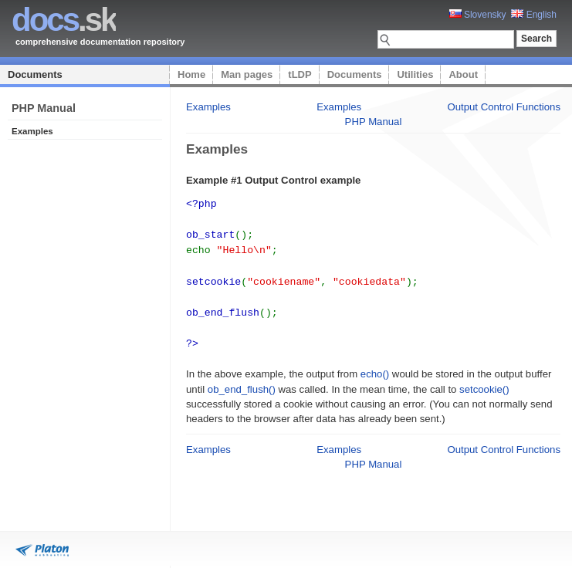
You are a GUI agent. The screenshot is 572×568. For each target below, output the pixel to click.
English (534, 14)
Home (191, 74)
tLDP (299, 74)
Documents (35, 74)
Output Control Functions (503, 107)
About (463, 74)
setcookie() (484, 381)
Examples (208, 107)
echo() (374, 366)
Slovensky (477, 14)
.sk (64, 20)
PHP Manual (373, 121)
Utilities (415, 74)
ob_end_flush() (242, 381)
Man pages (246, 74)
